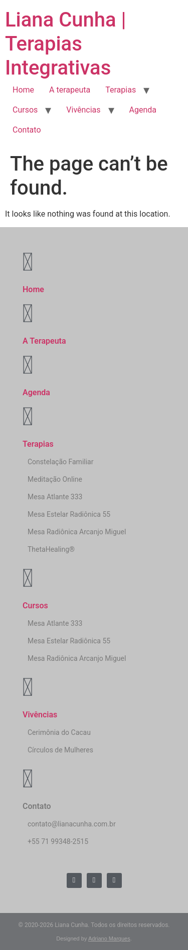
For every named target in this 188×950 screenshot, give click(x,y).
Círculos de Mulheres (60, 750)
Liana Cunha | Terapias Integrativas (65, 44)
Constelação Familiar (60, 462)
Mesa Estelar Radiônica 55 (69, 514)
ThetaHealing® (51, 549)
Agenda (142, 110)
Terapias (120, 90)
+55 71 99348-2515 (58, 841)
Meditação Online (55, 479)
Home (23, 90)
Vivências (83, 110)
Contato (27, 130)
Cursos (25, 110)
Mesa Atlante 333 (55, 497)
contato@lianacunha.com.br (72, 824)
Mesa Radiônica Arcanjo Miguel (77, 532)
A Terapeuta (44, 341)
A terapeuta (69, 90)
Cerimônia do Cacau (59, 732)
